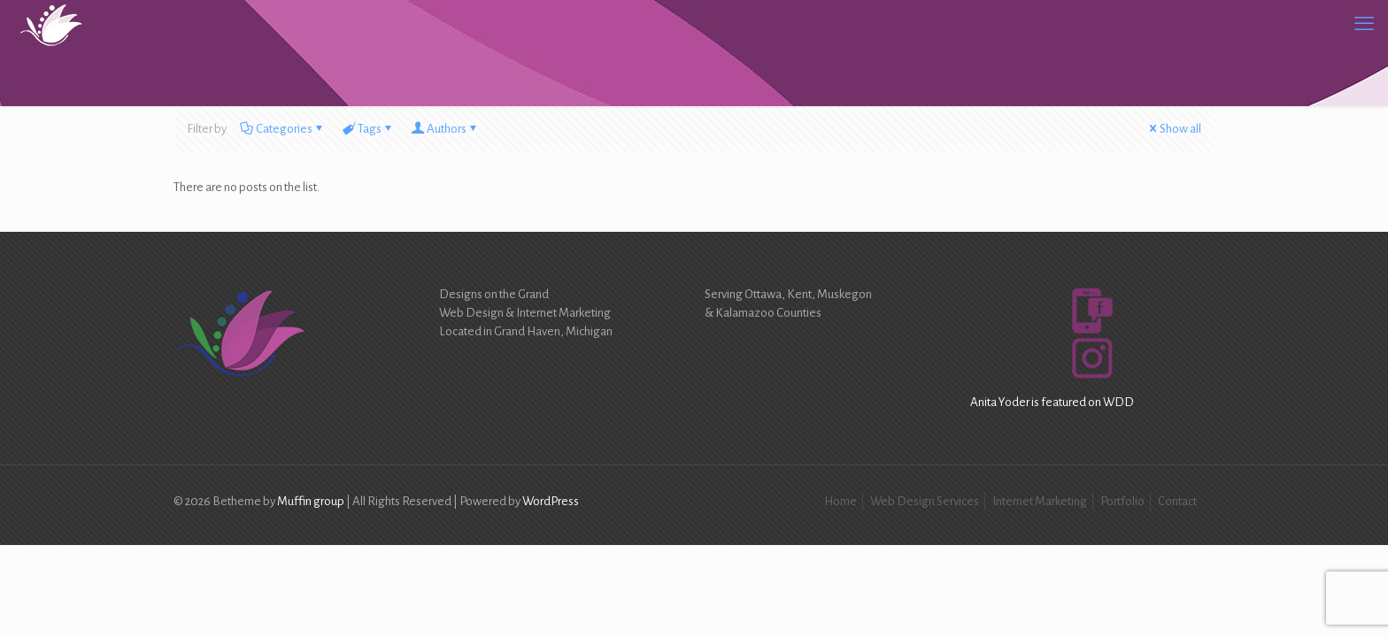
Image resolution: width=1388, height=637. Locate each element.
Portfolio (1122, 501)
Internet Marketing (1039, 501)
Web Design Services (924, 501)
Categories (283, 128)
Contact (1177, 501)
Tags (368, 128)
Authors (445, 128)
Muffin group (310, 501)
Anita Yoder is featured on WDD (1052, 402)
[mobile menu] (1364, 24)
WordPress (550, 501)
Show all (1173, 128)
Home (840, 501)
